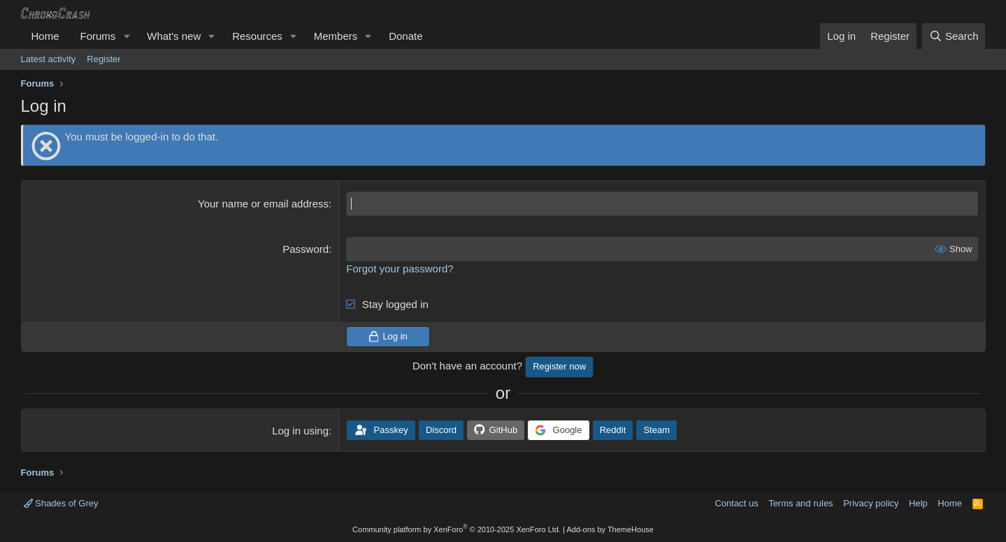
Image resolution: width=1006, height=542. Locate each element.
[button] (126, 36)
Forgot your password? (399, 268)
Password (305, 249)
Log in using (300, 431)
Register (103, 59)
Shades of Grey (61, 503)
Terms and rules (800, 503)
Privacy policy (870, 503)
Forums (98, 36)
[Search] (954, 36)
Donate (405, 36)
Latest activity (48, 59)
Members (336, 36)
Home (45, 36)
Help (918, 503)
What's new (174, 36)
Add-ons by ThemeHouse (610, 529)
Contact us (736, 503)
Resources (257, 36)
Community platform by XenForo (456, 529)
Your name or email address (263, 204)
